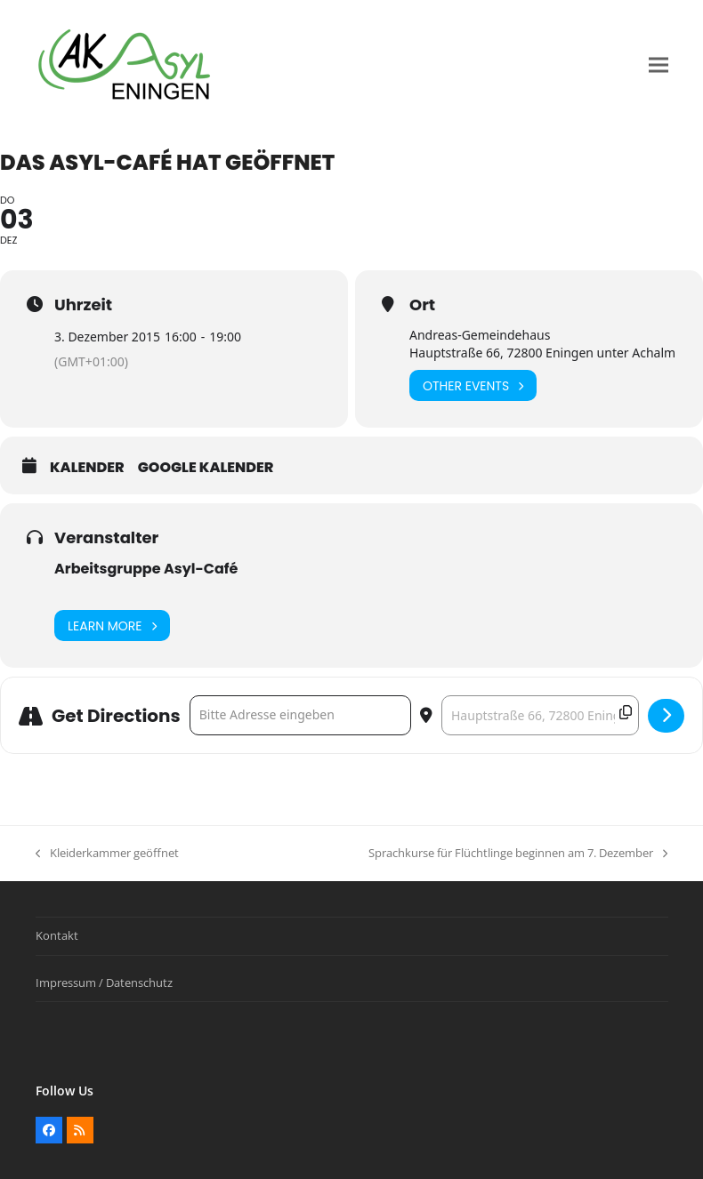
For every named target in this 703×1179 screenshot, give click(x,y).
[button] (658, 65)
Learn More (112, 625)
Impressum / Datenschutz (104, 982)
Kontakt (57, 935)
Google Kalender (206, 468)
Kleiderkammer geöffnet (107, 853)
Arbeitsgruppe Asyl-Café (146, 568)
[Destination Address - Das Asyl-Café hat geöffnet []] (540, 715)
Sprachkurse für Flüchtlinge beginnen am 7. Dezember (517, 853)
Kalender (87, 468)
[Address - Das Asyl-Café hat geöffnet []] (300, 715)
